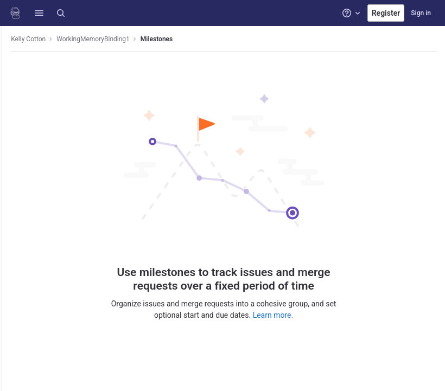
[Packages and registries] (15, 131)
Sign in (421, 13)
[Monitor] (15, 149)
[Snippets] (15, 202)
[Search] (60, 13)
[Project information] (15, 59)
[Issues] (15, 77)
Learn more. (287, 313)
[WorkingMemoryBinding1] (15, 38)
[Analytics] (15, 167)
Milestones (185, 39)
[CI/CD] (15, 95)
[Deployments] (15, 113)
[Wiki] (15, 185)
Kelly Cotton (56, 39)
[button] (39, 13)
